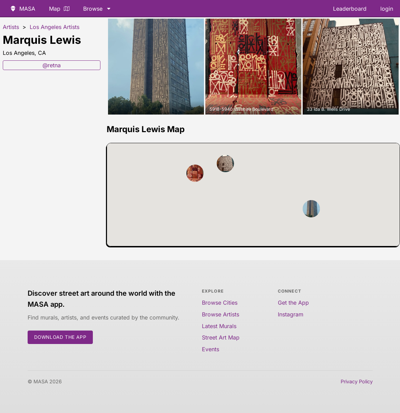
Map (59, 8)
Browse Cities (219, 302)
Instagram (290, 314)
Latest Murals (219, 326)
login (386, 8)
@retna (51, 65)
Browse (97, 8)
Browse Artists (220, 314)
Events (210, 349)
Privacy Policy (357, 381)
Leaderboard (350, 8)
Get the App (293, 302)
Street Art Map (221, 337)
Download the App (60, 337)
